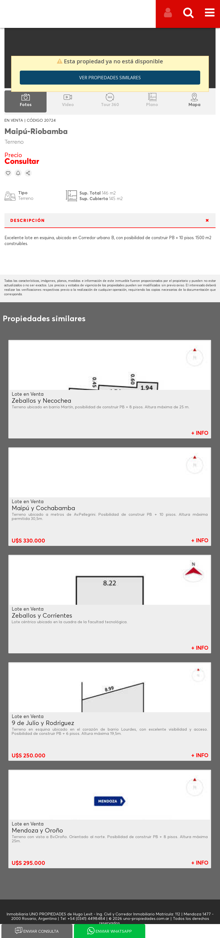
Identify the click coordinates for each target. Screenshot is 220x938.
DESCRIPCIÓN (27, 221)
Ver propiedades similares (110, 78)
